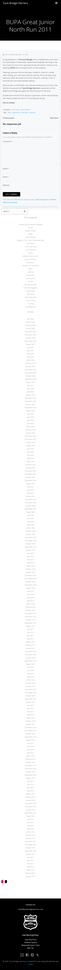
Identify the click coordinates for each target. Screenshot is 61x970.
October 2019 (30, 544)
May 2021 (30, 493)
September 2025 (30, 341)
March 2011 (30, 870)
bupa (9, 112)
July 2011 (30, 857)
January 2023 (30, 433)
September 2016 (30, 661)
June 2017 (30, 632)
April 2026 (30, 319)
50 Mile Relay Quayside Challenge (30, 224)
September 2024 (30, 379)
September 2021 (30, 480)
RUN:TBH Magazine (30, 288)
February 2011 (30, 873)
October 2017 (30, 620)
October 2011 (30, 848)
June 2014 (30, 746)
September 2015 (30, 699)
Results (30, 281)
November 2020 (30, 503)
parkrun (30, 272)
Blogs (30, 234)
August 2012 (30, 816)
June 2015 (30, 708)
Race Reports (25, 110)
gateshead (16, 112)
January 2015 (30, 724)
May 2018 (30, 598)
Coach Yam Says (30, 247)
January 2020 (30, 534)
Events (30, 253)
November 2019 (30, 541)
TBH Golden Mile (31, 297)
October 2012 (30, 810)
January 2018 (30, 610)
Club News (15, 110)
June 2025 (30, 351)
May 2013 (30, 788)
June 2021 (30, 490)
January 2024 (30, 395)
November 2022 (30, 439)
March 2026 (30, 322)
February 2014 (30, 759)
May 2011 (30, 864)
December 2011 (30, 841)
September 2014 (30, 737)
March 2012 (30, 832)
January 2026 (30, 328)
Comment (7, 141)
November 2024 (30, 373)
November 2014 (30, 731)
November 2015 (30, 693)
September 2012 (30, 813)
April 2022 (30, 458)
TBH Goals (30, 294)
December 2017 (30, 613)
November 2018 (30, 579)
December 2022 (30, 436)
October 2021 (30, 477)
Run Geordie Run (30, 285)
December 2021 (30, 471)
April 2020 (30, 525)
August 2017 (30, 626)
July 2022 (30, 449)
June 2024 (30, 389)
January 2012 (30, 838)
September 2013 (30, 775)
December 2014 (30, 727)
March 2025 (30, 360)
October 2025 (30, 338)
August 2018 (30, 588)
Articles (30, 228)
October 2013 (30, 772)
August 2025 (30, 344)
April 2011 (30, 867)
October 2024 (30, 376)
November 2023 (30, 401)
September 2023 (30, 408)
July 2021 (30, 487)
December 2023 (30, 398)
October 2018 (30, 582)
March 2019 (30, 566)
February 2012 (30, 835)
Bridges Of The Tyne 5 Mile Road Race (30, 240)
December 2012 (30, 803)
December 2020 (30, 499)
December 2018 (30, 575)
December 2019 (30, 537)
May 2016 (30, 674)
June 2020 (30, 518)
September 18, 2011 (21, 55)
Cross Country (30, 250)
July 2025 (30, 347)
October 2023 (30, 404)
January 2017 (30, 648)
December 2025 (30, 332)
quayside (32, 112)
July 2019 (30, 553)
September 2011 (30, 851)
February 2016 (30, 683)
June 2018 (30, 594)
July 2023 (30, 414)
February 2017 (30, 645)
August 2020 (30, 512)
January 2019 (30, 572)
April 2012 (30, 829)
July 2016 (30, 667)
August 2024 (30, 382)
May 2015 (30, 712)
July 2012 (30, 819)
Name (6, 168)
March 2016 (30, 680)
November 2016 (30, 655)
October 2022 (30, 442)
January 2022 (30, 468)
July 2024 (30, 385)
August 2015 (30, 702)
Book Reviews (30, 237)
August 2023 (30, 411)
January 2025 (30, 366)
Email (6, 177)
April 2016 (30, 677)
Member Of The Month (30, 266)
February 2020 (30, 531)
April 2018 (30, 601)
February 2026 (30, 325)
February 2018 (30, 607)
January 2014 (30, 762)
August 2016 (30, 664)
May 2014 (30, 750)
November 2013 (30, 769)
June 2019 (30, 556)
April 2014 (30, 753)
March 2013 (30, 794)
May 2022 (30, 455)
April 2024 (30, 392)
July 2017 (30, 629)
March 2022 (30, 461)
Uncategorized (30, 307)
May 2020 (30, 522)
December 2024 (30, 370)
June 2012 (30, 822)
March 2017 (30, 642)
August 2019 (30, 550)
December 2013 (30, 765)
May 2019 (30, 560)
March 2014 (30, 756)
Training (30, 304)
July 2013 (30, 781)
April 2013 (30, 791)
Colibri (30, 964)
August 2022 (30, 446)
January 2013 (30, 800)
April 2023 (30, 423)
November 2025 (30, 335)
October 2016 (30, 658)
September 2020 (30, 509)
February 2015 (30, 721)
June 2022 (30, 452)
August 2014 (30, 740)
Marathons (30, 262)
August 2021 (30, 484)
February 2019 (30, 569)
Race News (30, 275)
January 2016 (30, 686)
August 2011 (30, 854)
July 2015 (30, 705)
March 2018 (30, 604)
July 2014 (30, 743)
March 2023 (30, 427)
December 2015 (30, 689)
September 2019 (30, 547)
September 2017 (30, 623)
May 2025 (30, 354)
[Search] (24, 211)
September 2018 (30, 585)
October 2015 (30, 696)
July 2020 (30, 515)
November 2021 (30, 474)
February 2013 (30, 797)
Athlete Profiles (30, 231)
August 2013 (30, 778)
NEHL (30, 269)
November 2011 (30, 845)
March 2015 (30, 718)
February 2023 (30, 430)
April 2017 (30, 639)
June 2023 (30, 417)
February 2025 (30, 363)
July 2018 (30, 591)
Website (6, 185)
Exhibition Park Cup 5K (30, 256)
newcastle (24, 112)
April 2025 (30, 357)
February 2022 (30, 465)
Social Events (30, 291)
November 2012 (30, 807)
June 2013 (30, 784)
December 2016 (30, 651)
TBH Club (8, 55)
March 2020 (30, 528)
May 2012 (30, 826)
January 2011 (30, 876)
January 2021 (30, 496)
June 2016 (30, 670)
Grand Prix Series (31, 259)
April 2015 (30, 715)
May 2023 (30, 420)
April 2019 (30, 563)
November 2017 (30, 617)
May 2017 (30, 636)
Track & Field (30, 300)
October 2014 (30, 734)
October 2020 (30, 506)
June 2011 (30, 860)
